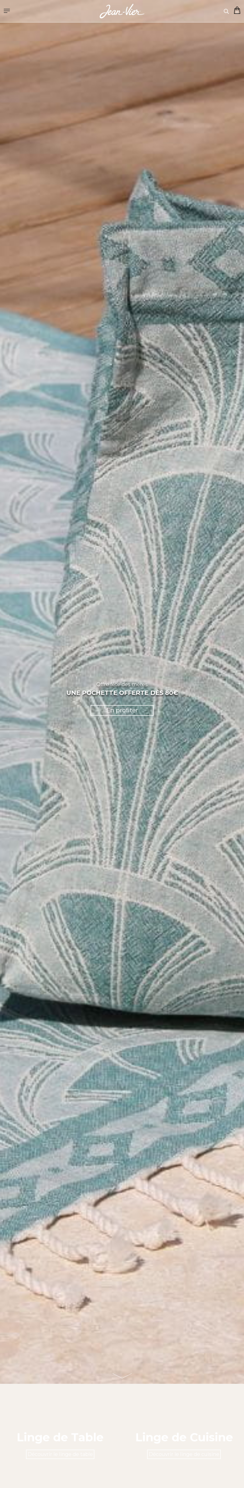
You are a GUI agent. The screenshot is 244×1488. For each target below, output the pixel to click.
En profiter (122, 710)
